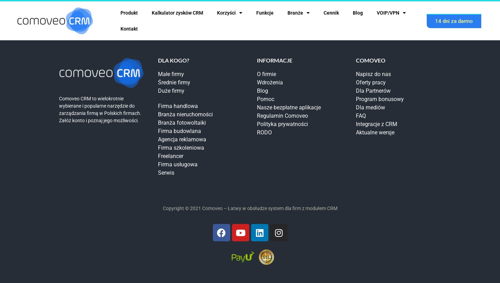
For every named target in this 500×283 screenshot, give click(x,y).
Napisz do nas (373, 74)
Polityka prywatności (282, 124)
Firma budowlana (179, 131)
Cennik (331, 13)
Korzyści (229, 13)
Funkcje (265, 13)
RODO (264, 132)
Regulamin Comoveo (282, 116)
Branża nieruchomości (185, 114)
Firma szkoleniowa (181, 147)
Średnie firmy (174, 82)
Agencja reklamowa (182, 139)
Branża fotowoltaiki (182, 122)
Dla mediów (370, 107)
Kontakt (129, 29)
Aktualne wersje (375, 132)
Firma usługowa (178, 164)
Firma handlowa (178, 106)
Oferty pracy (371, 82)
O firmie (266, 74)
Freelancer (170, 156)
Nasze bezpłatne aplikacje (289, 107)
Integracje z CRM (376, 124)
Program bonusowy (380, 99)
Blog (358, 13)
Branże (299, 13)
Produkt (129, 13)
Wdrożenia (270, 82)
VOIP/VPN (391, 13)
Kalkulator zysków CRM (177, 13)
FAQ (361, 116)
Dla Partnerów (373, 91)
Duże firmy (171, 91)
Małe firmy (171, 74)
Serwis (166, 172)
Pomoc (265, 99)
